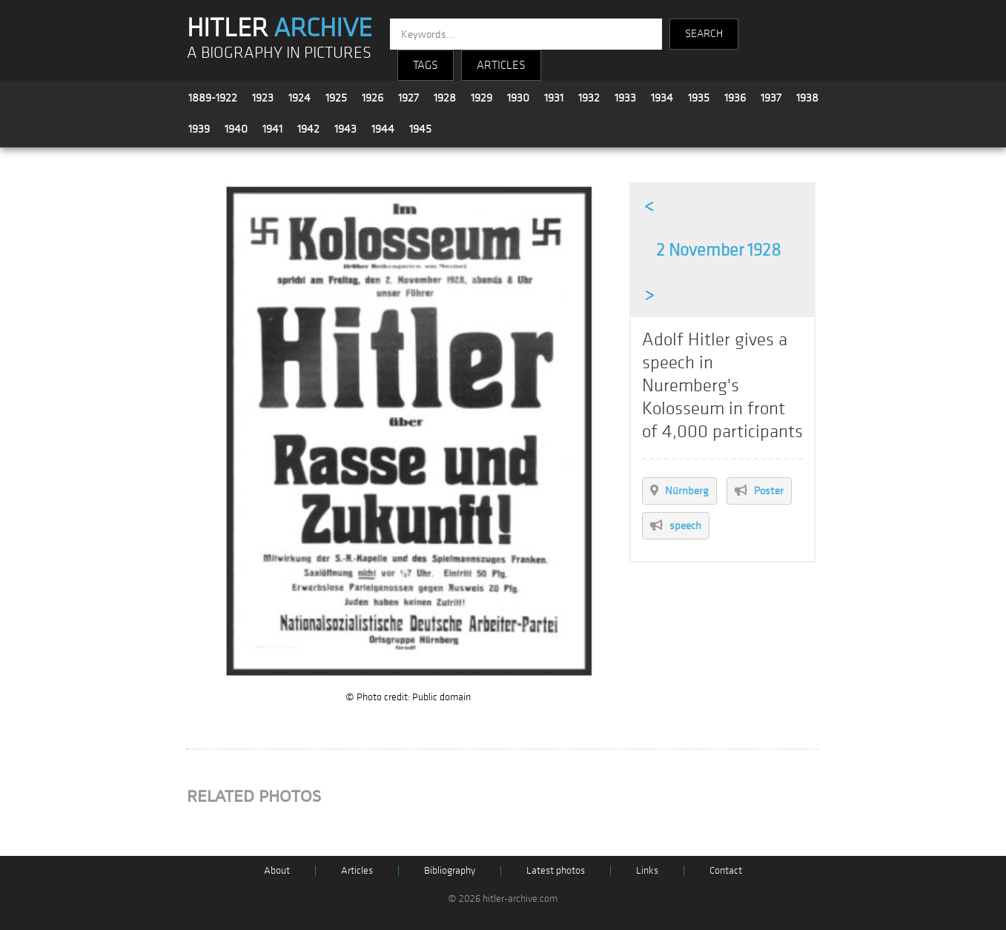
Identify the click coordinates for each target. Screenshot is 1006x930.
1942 (308, 129)
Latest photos (555, 870)
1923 (263, 97)
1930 (518, 97)
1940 (236, 129)
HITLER (279, 28)
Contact (725, 870)
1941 (272, 129)
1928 (445, 97)
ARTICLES (501, 65)
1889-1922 (212, 97)
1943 (345, 129)
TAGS (425, 65)
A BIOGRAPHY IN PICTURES (279, 53)
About (277, 870)
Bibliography (449, 870)
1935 (698, 97)
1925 (336, 97)
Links (647, 870)
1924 (299, 97)
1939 (199, 129)
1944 (382, 129)
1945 (420, 129)
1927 (408, 97)
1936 (735, 97)
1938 (807, 97)
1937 (771, 97)
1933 (625, 97)
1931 (553, 97)
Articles (357, 870)
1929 (481, 97)
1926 (372, 97)
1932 (589, 97)
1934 (662, 97)
